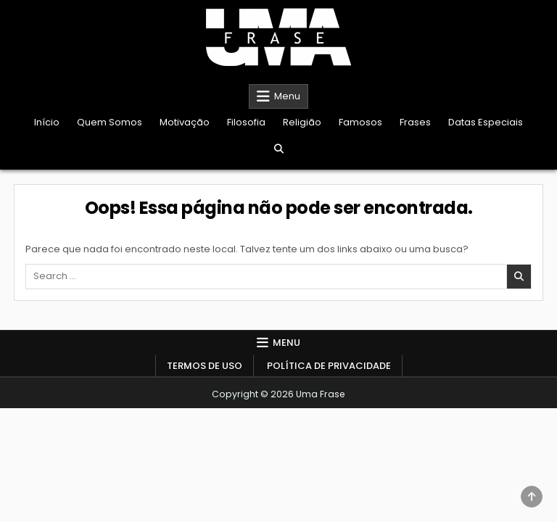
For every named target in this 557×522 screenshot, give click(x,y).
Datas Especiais (485, 122)
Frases (415, 122)
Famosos (360, 122)
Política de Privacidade (329, 366)
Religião (302, 122)
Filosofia (246, 122)
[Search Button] (278, 149)
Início (46, 122)
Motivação (185, 122)
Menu (287, 96)
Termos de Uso (204, 366)
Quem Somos (109, 122)
